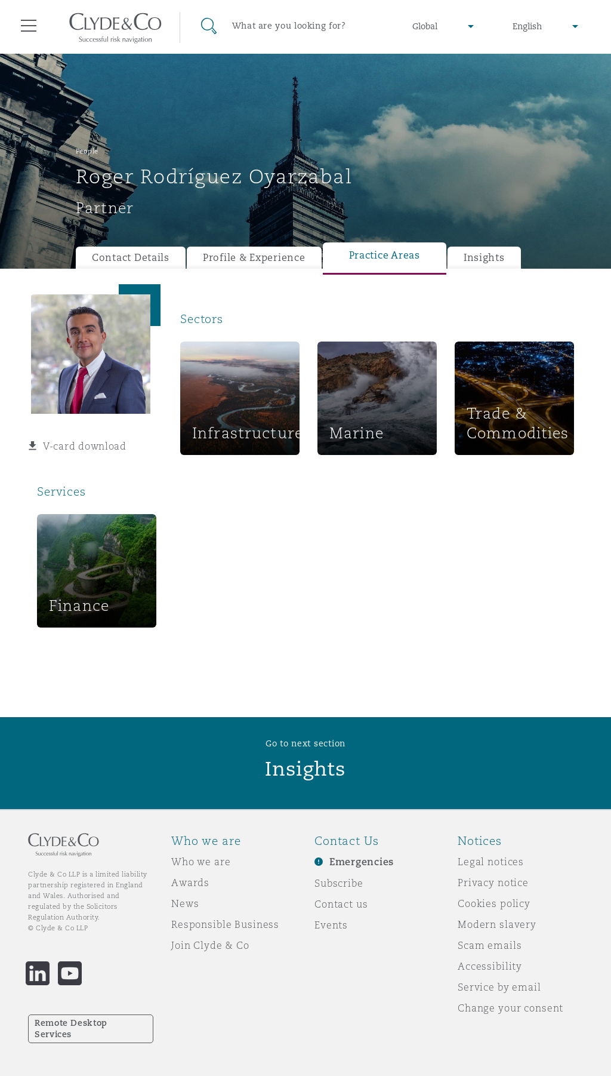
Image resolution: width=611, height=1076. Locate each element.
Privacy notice (493, 883)
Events (331, 925)
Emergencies (361, 862)
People (87, 151)
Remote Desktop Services (71, 1028)
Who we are (201, 862)
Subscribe (338, 883)
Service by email (499, 987)
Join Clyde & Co (210, 945)
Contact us (341, 904)
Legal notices (491, 862)
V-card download (84, 446)
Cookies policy (494, 903)
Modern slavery (497, 924)
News (185, 903)
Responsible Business (225, 924)
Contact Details (130, 257)
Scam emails (489, 945)
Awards (190, 883)
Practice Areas (384, 255)
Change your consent (510, 1008)
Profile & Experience (254, 257)
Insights (484, 257)
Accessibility (490, 966)
